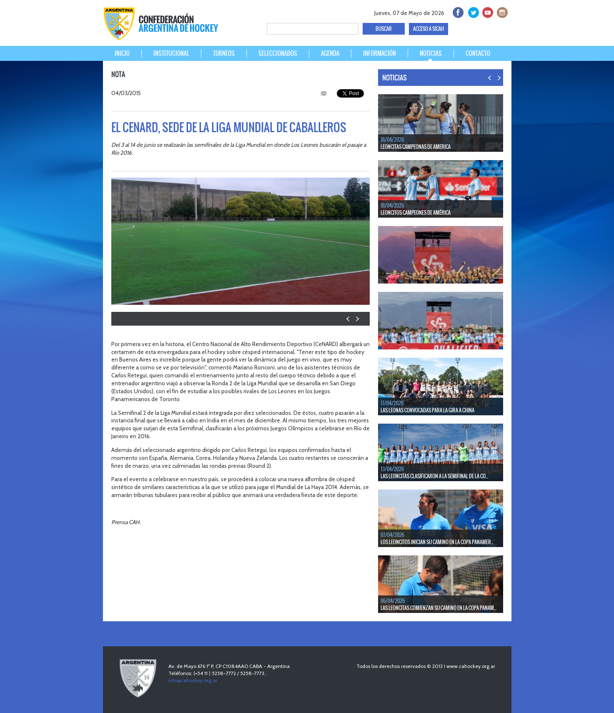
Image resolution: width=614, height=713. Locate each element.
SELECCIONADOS (277, 53)
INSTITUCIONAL (171, 53)
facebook (457, 11)
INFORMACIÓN (379, 53)
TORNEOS (224, 53)
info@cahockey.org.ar (192, 680)
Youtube (486, 11)
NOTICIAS (431, 53)
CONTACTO (478, 53)
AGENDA (330, 53)
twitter (472, 11)
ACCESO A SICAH (428, 29)
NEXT (357, 318)
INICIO (122, 53)
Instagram (501, 11)
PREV (348, 318)
